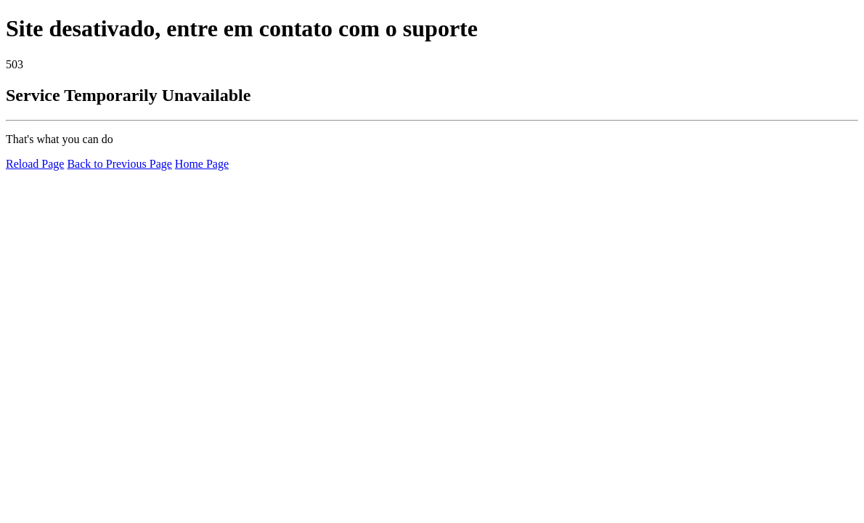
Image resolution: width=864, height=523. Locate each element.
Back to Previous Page (119, 164)
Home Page (202, 164)
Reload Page (35, 164)
